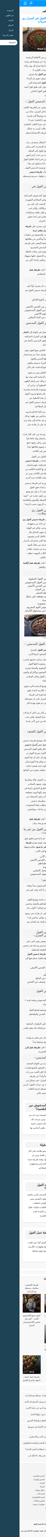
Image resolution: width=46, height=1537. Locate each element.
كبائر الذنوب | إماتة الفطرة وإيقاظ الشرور (25, 1420)
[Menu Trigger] (5, 3)
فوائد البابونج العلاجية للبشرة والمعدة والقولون (23, 1443)
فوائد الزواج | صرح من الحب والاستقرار (26, 1436)
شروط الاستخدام (37, 1517)
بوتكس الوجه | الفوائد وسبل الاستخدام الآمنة (24, 1402)
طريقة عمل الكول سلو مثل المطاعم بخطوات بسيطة (34, 1288)
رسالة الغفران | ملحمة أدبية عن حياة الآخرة (25, 1408)
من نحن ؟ (40, 1513)
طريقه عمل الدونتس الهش (29, 1524)
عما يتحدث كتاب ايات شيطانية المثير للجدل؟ (25, 1449)
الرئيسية (38, 11)
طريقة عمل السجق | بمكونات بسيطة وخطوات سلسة (34, 1318)
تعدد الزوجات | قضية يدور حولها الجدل (27, 1414)
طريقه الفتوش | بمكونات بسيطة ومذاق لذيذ (12, 1288)
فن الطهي (27, 11)
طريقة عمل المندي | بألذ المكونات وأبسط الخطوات (34, 1349)
